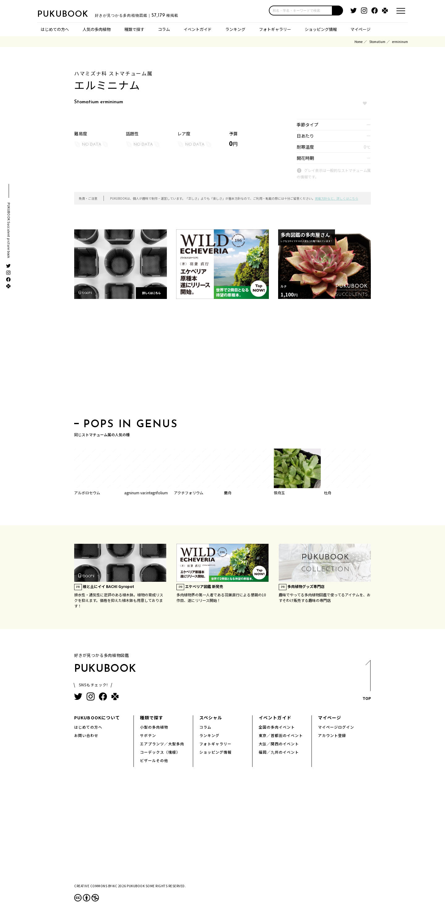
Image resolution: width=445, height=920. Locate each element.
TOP (366, 682)
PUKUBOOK (68, 14)
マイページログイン (336, 727)
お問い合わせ (86, 735)
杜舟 (327, 492)
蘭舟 (227, 492)
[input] (301, 10)
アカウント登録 (332, 735)
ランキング (235, 29)
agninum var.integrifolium (146, 492)
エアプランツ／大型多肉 (162, 743)
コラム (164, 29)
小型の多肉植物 (154, 727)
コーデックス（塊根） (160, 752)
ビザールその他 (154, 760)
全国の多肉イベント (277, 727)
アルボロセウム (87, 492)
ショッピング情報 (321, 29)
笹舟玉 (279, 492)
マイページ (360, 29)
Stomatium (377, 41)
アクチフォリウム (188, 492)
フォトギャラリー (275, 29)
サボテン (148, 735)
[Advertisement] (222, 360)
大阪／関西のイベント (279, 743)
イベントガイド (198, 29)
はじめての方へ (55, 29)
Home (358, 41)
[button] (338, 10)
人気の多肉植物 (97, 29)
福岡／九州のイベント (279, 752)
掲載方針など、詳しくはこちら (336, 198)
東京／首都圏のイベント (281, 735)
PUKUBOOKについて (97, 717)
